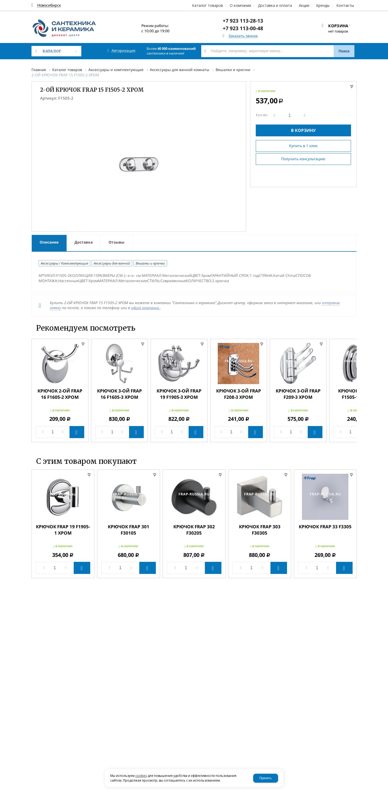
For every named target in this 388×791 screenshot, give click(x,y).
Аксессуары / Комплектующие (64, 263)
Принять (265, 778)
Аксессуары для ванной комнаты (179, 69)
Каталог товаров (67, 69)
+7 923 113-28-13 (243, 20)
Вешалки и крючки (233, 69)
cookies (141, 775)
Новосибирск (49, 5)
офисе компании (145, 307)
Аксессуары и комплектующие (115, 69)
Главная (38, 69)
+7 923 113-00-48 (243, 28)
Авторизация (123, 51)
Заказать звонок (243, 36)
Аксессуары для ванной (112, 263)
